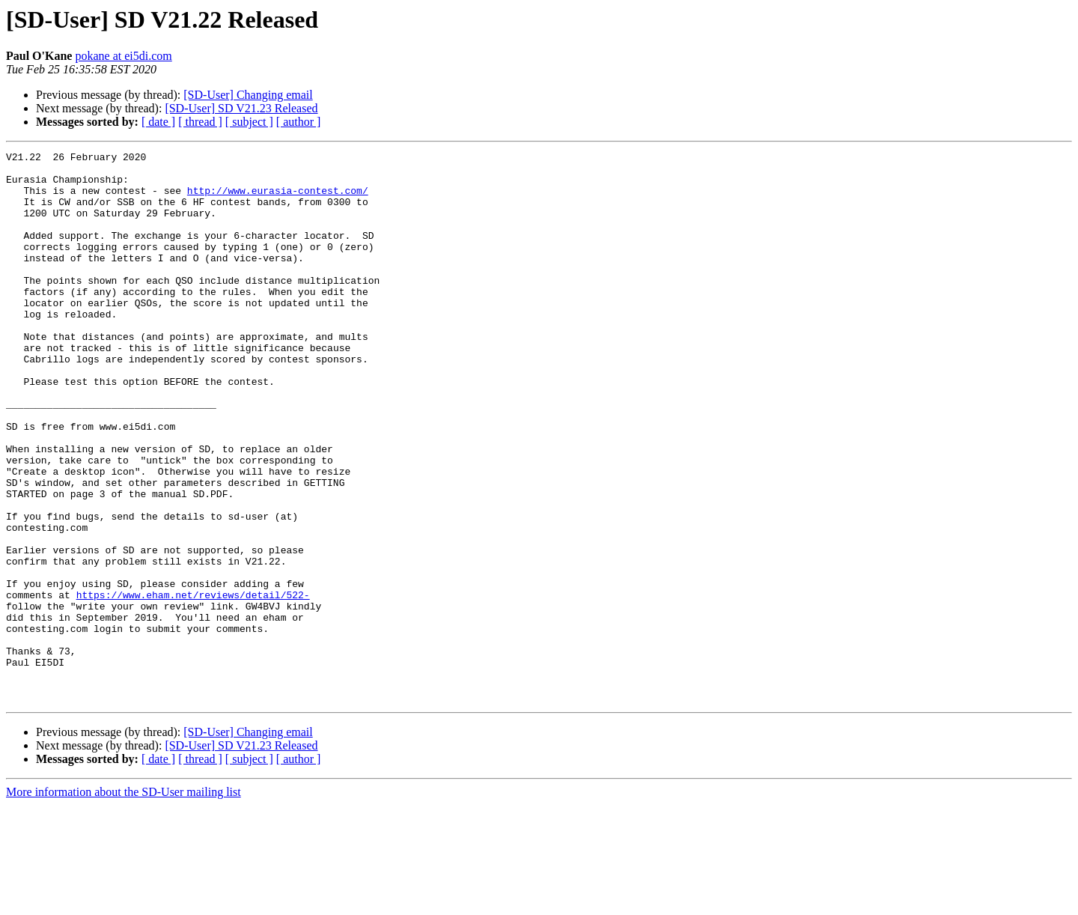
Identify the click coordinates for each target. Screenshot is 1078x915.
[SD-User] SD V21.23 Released (241, 108)
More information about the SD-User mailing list (123, 902)
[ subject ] (249, 121)
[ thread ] (200, 121)
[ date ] (158, 121)
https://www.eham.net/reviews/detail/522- (193, 684)
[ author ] (298, 121)
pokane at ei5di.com (123, 55)
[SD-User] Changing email (247, 94)
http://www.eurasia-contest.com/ (277, 199)
